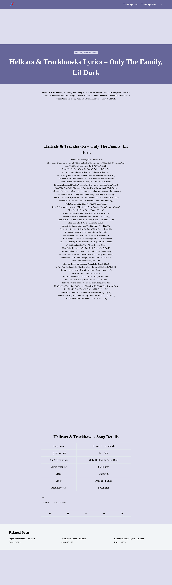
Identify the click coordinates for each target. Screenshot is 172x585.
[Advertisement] (86, 26)
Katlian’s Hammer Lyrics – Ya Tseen (129, 539)
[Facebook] (50, 513)
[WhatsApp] (122, 513)
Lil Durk (78, 52)
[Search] (162, 4)
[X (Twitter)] (68, 513)
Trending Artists (130, 4)
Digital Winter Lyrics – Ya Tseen (22, 539)
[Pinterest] (86, 513)
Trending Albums (149, 4)
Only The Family (90, 52)
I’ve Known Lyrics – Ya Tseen (74, 539)
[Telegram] (104, 513)
